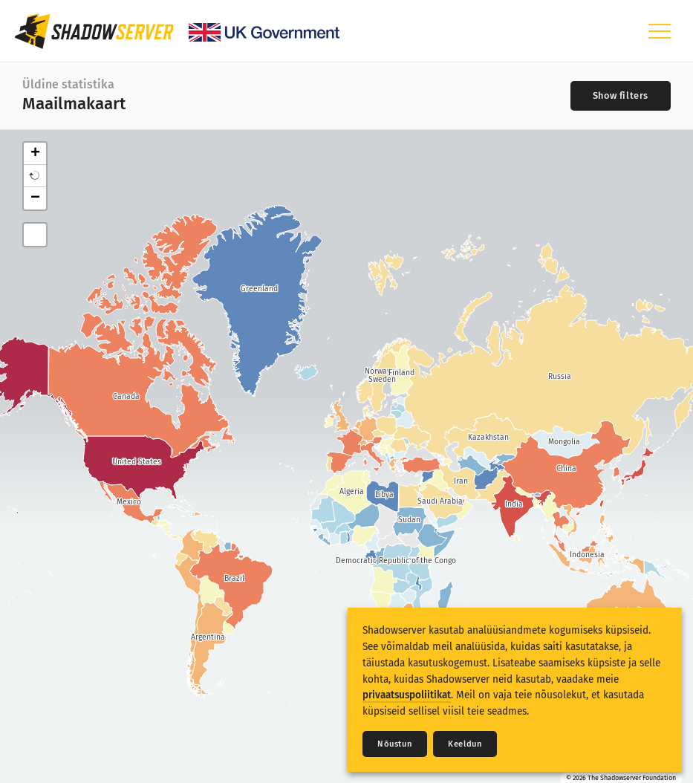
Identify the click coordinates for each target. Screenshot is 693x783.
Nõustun (394, 744)
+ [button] (35, 154)
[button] (35, 176)
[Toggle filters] (620, 96)
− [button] (35, 198)
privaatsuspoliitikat (406, 695)
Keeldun (465, 744)
